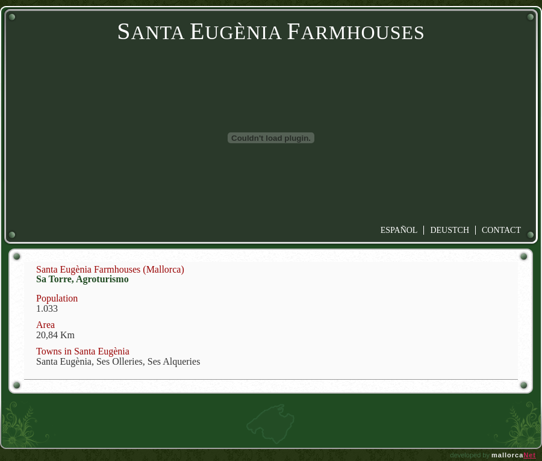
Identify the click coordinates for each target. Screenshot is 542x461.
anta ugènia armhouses (271, 32)
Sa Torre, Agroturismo (82, 279)
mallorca (513, 455)
